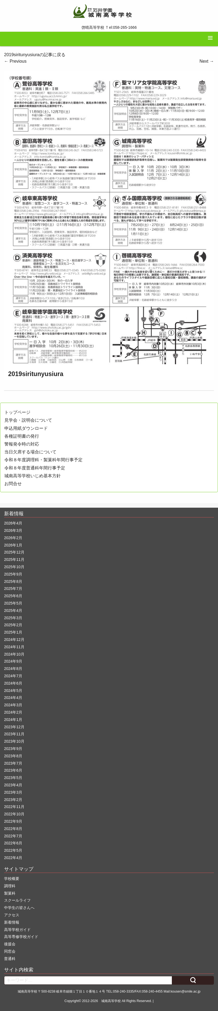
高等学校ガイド (17, 929)
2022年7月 (13, 836)
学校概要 (11, 878)
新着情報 (11, 922)
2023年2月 (13, 799)
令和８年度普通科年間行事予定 (34, 468)
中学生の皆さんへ (19, 907)
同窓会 (9, 951)
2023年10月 (14, 741)
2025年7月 (13, 588)
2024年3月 (13, 705)
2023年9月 (13, 748)
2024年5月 (13, 690)
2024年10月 (14, 654)
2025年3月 (13, 618)
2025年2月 (13, 625)
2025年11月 (14, 559)
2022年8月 (13, 828)
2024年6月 (13, 683)
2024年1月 (13, 719)
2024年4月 (13, 697)
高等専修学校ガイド (21, 936)
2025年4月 (13, 610)
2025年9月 (13, 574)
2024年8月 (13, 668)
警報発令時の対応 (21, 444)
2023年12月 (14, 727)
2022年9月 (13, 821)
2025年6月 (13, 596)
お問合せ (13, 483)
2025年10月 (14, 567)
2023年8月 (13, 756)
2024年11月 (14, 647)
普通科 (9, 958)
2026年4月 (13, 523)
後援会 (9, 944)
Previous (15, 61)
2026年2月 (13, 538)
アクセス (11, 915)
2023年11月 (14, 734)
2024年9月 (13, 661)
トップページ (17, 412)
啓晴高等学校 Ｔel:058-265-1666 (109, 27)
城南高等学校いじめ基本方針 (32, 475)
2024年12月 (14, 639)
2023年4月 (13, 785)
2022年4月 (13, 858)
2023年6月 (13, 770)
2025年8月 (13, 581)
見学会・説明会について (28, 420)
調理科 (9, 886)
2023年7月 (13, 763)
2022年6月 (13, 843)
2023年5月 (13, 777)
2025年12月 (14, 552)
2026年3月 (13, 530)
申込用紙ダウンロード (26, 428)
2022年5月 (13, 850)
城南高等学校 (111, 1001)
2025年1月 (13, 632)
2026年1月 (13, 545)
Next (207, 61)
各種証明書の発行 (21, 436)
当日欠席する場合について (30, 452)
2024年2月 (13, 712)
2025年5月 (13, 603)
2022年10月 (14, 814)
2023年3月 (13, 792)
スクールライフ (17, 900)
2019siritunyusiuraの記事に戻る (34, 54)
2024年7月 (13, 676)
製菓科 (9, 893)
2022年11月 (14, 807)
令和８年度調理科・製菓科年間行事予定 (43, 459)
